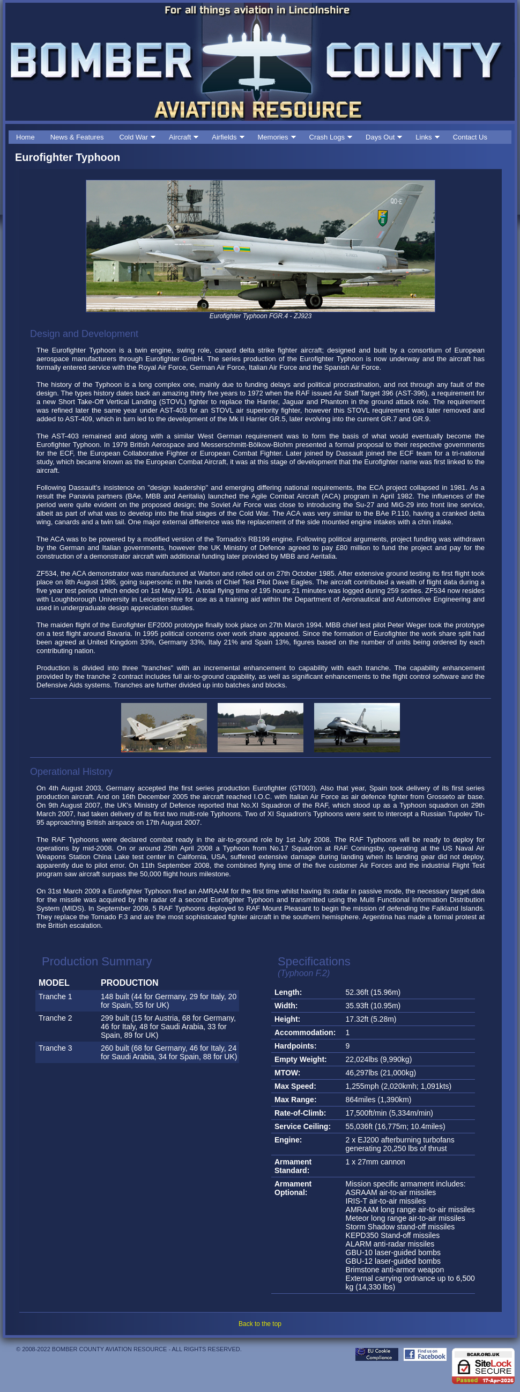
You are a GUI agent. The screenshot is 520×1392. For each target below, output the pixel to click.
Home (25, 137)
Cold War (133, 137)
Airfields (224, 137)
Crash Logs (327, 137)
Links (423, 137)
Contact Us (470, 137)
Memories (273, 137)
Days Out (380, 137)
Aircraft (180, 137)
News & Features (77, 137)
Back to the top (260, 1324)
